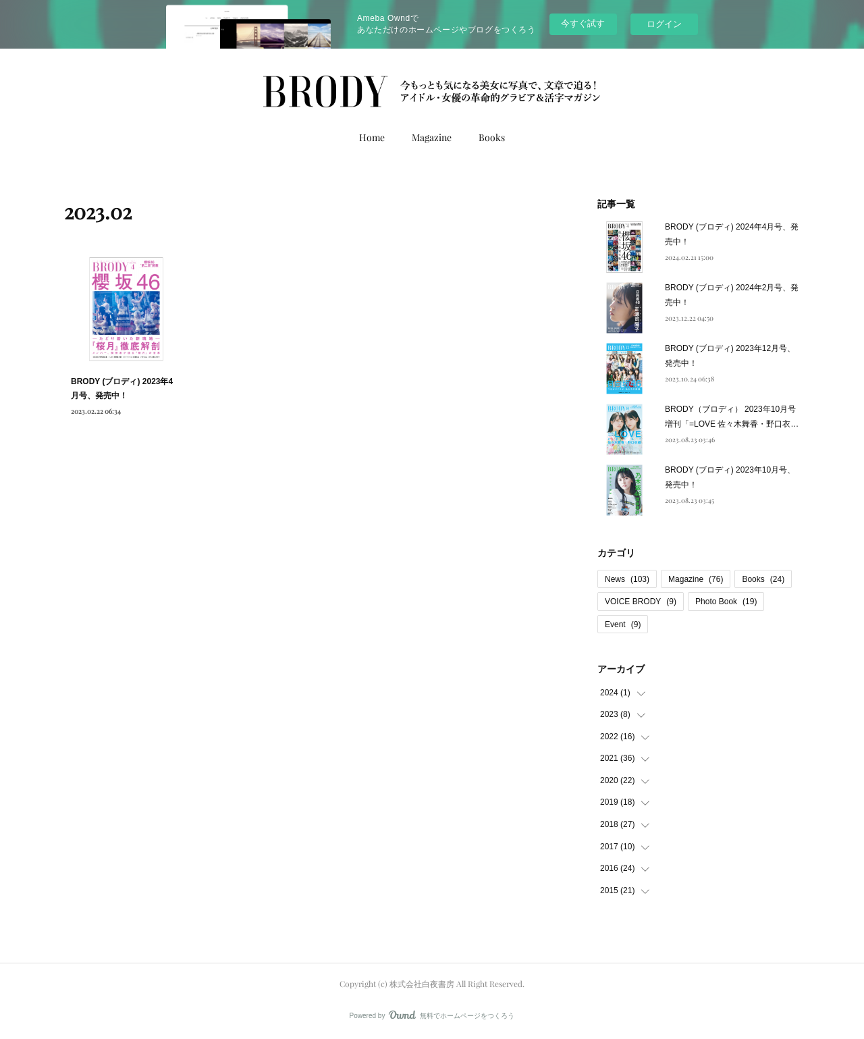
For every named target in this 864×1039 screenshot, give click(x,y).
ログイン (664, 24)
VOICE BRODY (640, 601)
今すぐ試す (583, 23)
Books (492, 137)
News (627, 579)
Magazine (432, 137)
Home (372, 137)
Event (623, 624)
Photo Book (726, 601)
